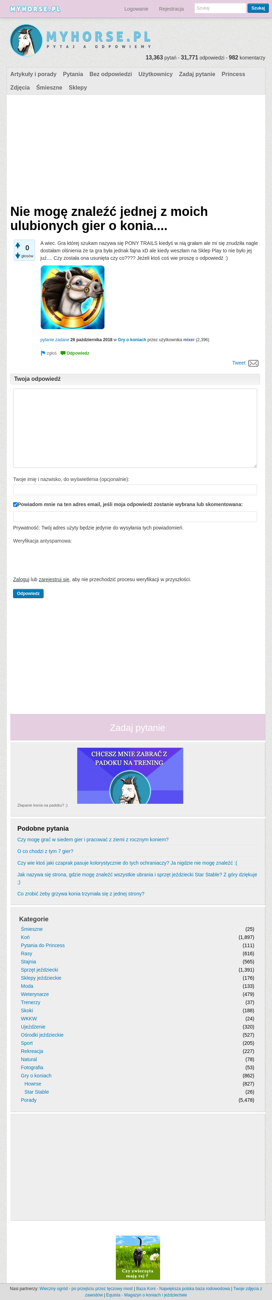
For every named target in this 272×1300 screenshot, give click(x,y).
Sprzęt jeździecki (39, 970)
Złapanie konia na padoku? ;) (42, 805)
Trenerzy (30, 1002)
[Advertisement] (135, 147)
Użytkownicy (155, 74)
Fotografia (32, 1067)
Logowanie (136, 9)
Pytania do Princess (43, 945)
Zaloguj (21, 579)
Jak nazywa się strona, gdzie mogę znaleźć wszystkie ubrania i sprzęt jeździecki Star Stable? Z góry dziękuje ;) (137, 878)
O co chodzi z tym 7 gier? (45, 851)
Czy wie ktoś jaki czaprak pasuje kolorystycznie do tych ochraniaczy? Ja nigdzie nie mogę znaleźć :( (127, 863)
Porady (28, 1100)
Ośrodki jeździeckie (42, 1035)
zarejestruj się (54, 579)
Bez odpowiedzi (111, 74)
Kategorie (34, 919)
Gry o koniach (132, 339)
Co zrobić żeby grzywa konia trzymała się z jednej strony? (80, 894)
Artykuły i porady (33, 74)
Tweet (238, 363)
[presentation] (67, 560)
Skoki (27, 1010)
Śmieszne (49, 88)
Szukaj (258, 8)
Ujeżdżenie (33, 1027)
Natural (29, 1059)
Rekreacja (32, 1051)
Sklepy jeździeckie (41, 978)
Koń (25, 937)
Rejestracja (171, 9)
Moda (27, 986)
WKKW (29, 1018)
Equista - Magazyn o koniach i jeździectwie (146, 1295)
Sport (27, 1043)
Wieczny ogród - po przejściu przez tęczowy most (86, 1288)
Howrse (32, 1084)
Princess (233, 74)
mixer (189, 339)
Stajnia (28, 961)
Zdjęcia (20, 88)
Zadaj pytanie (197, 74)
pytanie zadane (54, 339)
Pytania (73, 74)
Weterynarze (35, 994)
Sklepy (78, 88)
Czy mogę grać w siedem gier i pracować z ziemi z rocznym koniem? (93, 839)
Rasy (26, 953)
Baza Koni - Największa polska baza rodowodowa (183, 1288)
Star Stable (36, 1092)
